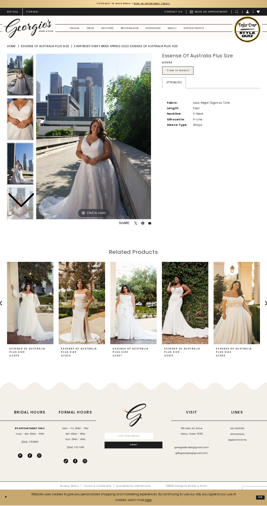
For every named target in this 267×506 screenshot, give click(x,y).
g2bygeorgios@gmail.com (191, 454)
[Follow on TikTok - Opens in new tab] (66, 461)
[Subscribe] (134, 448)
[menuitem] (12, 12)
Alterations (237, 435)
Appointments (237, 440)
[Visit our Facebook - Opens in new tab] (30, 456)
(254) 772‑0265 (29, 442)
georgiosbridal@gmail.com (191, 448)
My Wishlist (237, 429)
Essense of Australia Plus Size (45, 47)
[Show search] (236, 12)
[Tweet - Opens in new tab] (135, 224)
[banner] (28, 28)
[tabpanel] (93, 137)
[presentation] (30, 304)
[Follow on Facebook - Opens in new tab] (75, 461)
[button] (247, 12)
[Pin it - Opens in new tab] (142, 224)
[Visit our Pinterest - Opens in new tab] (20, 456)
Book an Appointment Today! (158, 4)
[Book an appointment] (209, 12)
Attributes (174, 85)
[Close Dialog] (6, 498)
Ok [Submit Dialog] (260, 497)
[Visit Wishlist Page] (258, 12)
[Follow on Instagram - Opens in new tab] (85, 461)
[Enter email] (134, 437)
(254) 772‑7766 (75, 448)
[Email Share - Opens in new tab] (149, 224)
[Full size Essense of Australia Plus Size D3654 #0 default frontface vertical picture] (93, 137)
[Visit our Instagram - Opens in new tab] (39, 456)
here (148, 500)
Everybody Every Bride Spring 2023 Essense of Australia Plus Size (126, 47)
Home (11, 47)
